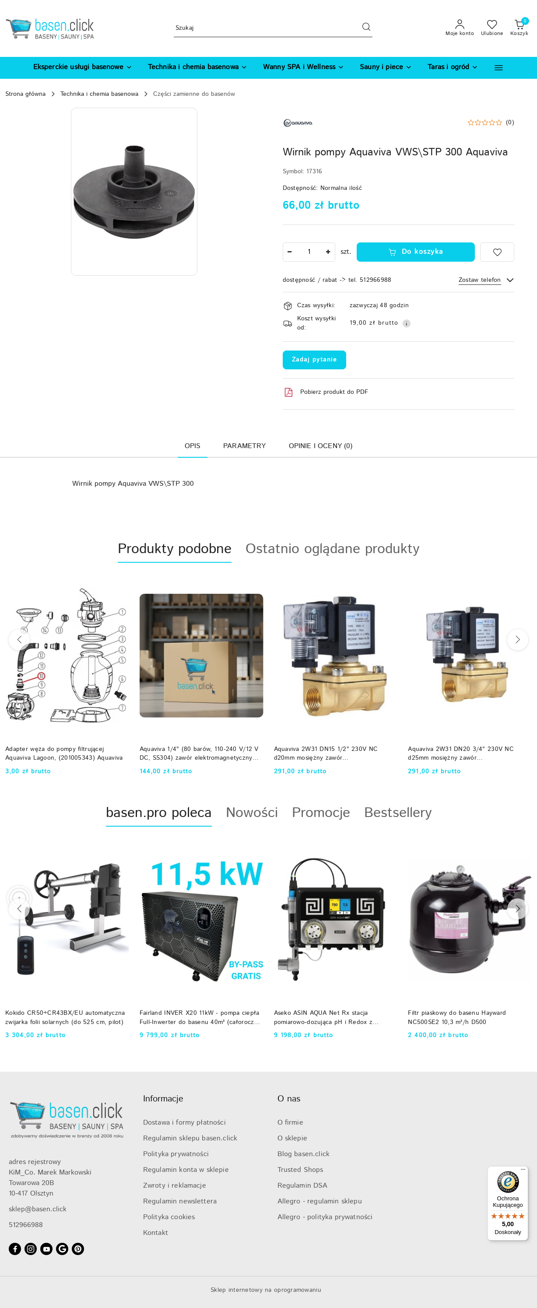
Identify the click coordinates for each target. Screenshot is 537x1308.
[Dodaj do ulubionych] (497, 252)
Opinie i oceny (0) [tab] (321, 446)
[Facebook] (15, 1249)
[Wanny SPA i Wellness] (303, 68)
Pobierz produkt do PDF (325, 392)
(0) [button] (510, 122)
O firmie (290, 1123)
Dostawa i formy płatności (184, 1123)
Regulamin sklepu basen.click (190, 1138)
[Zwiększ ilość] (328, 252)
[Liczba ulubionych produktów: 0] (492, 28)
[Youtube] (46, 1249)
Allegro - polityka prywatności (325, 1217)
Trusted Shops (300, 1170)
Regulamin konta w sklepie (186, 1170)
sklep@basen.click (38, 1209)
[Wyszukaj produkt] (273, 28)
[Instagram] (31, 1249)
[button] (498, 67)
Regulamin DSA (302, 1186)
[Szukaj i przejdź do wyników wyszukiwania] (366, 28)
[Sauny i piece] (385, 68)
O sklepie (292, 1138)
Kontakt (155, 1233)
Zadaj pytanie (314, 359)
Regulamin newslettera (180, 1201)
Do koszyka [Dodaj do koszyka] (415, 252)
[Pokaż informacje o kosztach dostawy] (406, 323)
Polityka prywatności (176, 1154)
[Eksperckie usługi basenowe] (83, 68)
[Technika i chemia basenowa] (197, 68)
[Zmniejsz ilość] (289, 252)
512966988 (26, 1225)
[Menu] (523, 1171)
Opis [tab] (193, 446)
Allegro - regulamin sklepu (319, 1201)
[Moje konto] (459, 28)
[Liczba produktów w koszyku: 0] (519, 28)
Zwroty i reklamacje (174, 1186)
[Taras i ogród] (452, 68)
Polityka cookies (169, 1217)
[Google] (62, 1249)
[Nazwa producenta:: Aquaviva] (298, 123)
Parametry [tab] (244, 446)
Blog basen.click (303, 1154)
